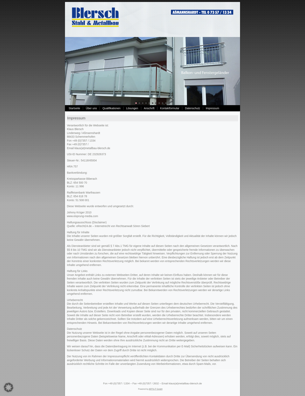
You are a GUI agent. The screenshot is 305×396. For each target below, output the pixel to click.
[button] (8, 387)
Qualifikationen (112, 108)
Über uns (91, 108)
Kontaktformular (169, 108)
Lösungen (132, 108)
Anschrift (149, 108)
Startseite (74, 108)
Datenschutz (192, 108)
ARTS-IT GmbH (155, 389)
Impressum (212, 108)
